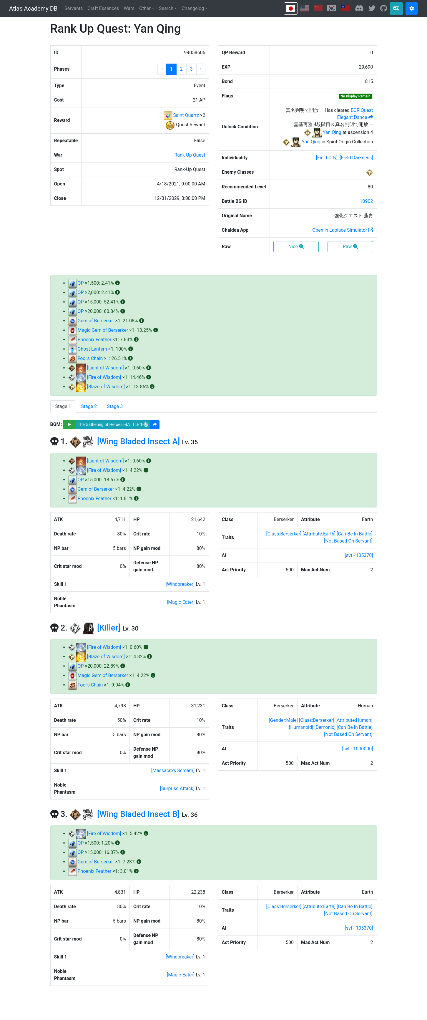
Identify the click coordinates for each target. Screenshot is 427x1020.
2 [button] (181, 69)
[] (327, 157)
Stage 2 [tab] (89, 406)
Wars (129, 8)
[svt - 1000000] (357, 749)
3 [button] (191, 69)
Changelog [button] (193, 8)
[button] (200, 69)
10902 (366, 201)
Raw (350, 246)
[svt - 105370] (359, 555)
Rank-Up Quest (189, 155)
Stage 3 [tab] (115, 406)
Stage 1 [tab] (63, 406)
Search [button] (166, 8)
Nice (296, 246)
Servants (73, 8)
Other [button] (145, 8)
